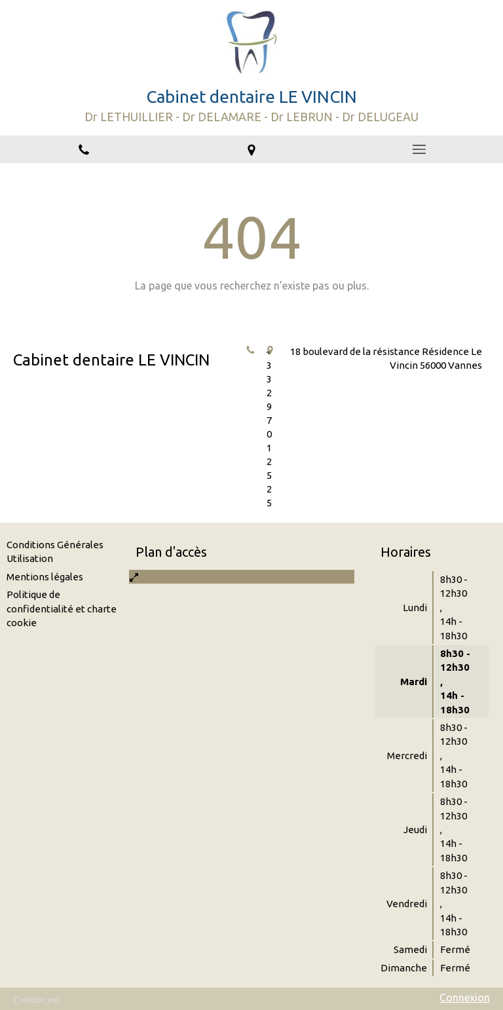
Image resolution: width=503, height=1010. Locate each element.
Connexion (464, 997)
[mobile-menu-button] (419, 149)
